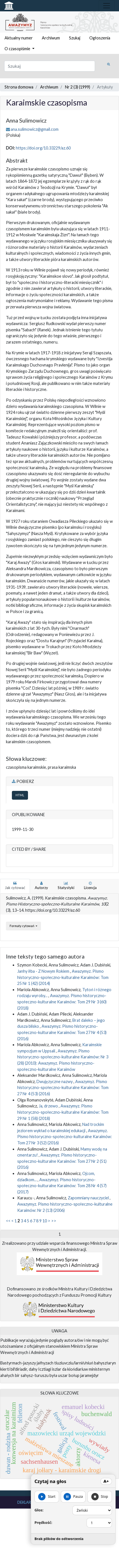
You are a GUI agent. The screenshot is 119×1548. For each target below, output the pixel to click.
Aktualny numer (19, 37)
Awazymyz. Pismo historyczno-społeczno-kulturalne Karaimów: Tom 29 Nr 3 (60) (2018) (62, 1001)
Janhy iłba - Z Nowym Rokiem (43, 971)
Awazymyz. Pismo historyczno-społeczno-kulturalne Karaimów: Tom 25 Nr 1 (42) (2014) (63, 977)
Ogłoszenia (99, 37)
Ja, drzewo (49, 1105)
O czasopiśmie (18, 48)
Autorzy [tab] (41, 885)
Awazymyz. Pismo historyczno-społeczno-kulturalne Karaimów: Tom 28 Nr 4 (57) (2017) (62, 1185)
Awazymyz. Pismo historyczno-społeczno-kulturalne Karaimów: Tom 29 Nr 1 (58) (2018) (63, 1112)
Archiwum (51, 37)
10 (44, 1220)
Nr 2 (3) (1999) (77, 87)
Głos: (39, 1510)
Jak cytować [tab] (15, 885)
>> (53, 1220)
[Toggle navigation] (106, 5)
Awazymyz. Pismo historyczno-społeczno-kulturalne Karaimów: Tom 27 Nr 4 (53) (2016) (62, 1032)
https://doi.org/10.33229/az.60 (43, 148)
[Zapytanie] (49, 66)
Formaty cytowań (22, 926)
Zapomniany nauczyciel (89, 1197)
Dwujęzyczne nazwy (54, 1081)
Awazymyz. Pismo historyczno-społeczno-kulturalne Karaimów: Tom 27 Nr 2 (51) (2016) (62, 1161)
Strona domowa (19, 87)
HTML (20, 795)
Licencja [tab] (90, 885)
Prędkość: (43, 1522)
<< (8, 1220)
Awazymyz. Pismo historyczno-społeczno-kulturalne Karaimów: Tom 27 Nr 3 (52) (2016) (64, 1136)
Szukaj (74, 37)
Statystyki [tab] (66, 885)
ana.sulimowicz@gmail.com (35, 129)
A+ (106, 1481)
